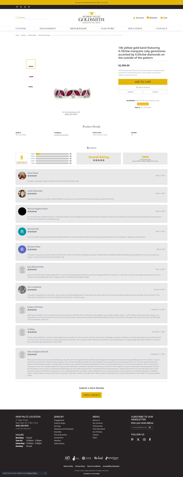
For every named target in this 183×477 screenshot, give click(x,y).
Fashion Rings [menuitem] (59, 423)
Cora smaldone (34, 287)
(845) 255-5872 (71, 114)
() (70, 154)
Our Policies (97, 432)
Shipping (130, 92)
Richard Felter (33, 246)
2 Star (33, 161)
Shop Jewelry (78, 28)
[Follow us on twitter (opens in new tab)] (21, 7)
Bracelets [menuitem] (57, 432)
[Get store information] (23, 429)
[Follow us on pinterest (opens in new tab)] (17, 7)
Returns (155, 92)
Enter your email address (142, 423)
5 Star (33, 154)
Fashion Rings (32, 35)
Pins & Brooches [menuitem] (60, 435)
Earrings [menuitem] (57, 426)
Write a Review (91, 395)
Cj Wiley (31, 329)
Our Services (98, 423)
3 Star (33, 159)
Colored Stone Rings (44, 35)
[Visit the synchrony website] (112, 458)
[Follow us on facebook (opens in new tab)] (29, 7)
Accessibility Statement (111, 466)
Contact (161, 28)
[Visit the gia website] (86, 458)
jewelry (23, 35)
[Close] (180, 2)
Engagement (48, 28)
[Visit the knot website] (98, 458)
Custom (21, 28)
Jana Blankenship (35, 266)
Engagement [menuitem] (59, 420)
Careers (96, 435)
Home (17, 35)
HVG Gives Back (99, 429)
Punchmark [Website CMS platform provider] (96, 474)
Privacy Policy (80, 466)
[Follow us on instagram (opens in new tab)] (25, 7)
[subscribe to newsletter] (150, 427)
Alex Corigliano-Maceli (37, 351)
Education (135, 28)
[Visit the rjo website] (67, 458)
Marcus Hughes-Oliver (37, 208)
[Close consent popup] (45, 473)
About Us (96, 420)
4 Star (33, 156)
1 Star (33, 163)
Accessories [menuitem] (58, 438)
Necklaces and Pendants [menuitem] (63, 429)
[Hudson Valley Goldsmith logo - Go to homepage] (91, 17)
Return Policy (68, 466)
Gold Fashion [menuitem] (59, 443)
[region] (72, 74)
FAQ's (95, 438)
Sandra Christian (35, 307)
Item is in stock (143, 104)
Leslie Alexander (35, 191)
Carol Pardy (32, 173)
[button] (138, 17)
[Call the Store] (22, 425)
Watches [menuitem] (57, 440)
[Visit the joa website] (76, 458)
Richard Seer (33, 229)
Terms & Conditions (94, 466)
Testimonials (97, 426)
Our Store (107, 28)
